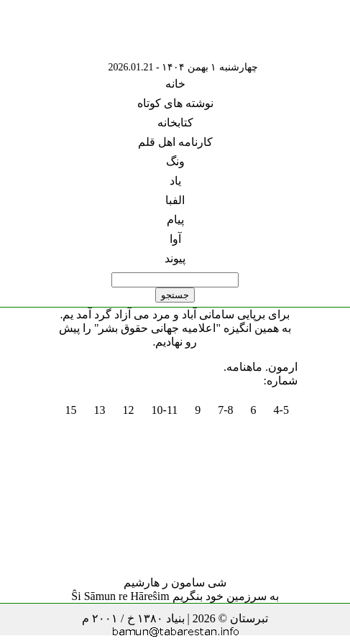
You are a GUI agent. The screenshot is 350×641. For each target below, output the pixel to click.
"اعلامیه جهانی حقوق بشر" (157, 328)
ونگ (175, 161)
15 (71, 410)
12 (128, 410)
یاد (175, 181)
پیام (175, 219)
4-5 (281, 410)
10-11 (165, 410)
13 (100, 410)
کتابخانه (175, 122)
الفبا (175, 200)
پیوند (175, 258)
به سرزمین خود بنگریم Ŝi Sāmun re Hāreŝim (174, 596)
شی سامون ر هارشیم (175, 582)
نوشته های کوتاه (175, 103)
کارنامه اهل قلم (175, 142)
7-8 (225, 410)
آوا (175, 239)
